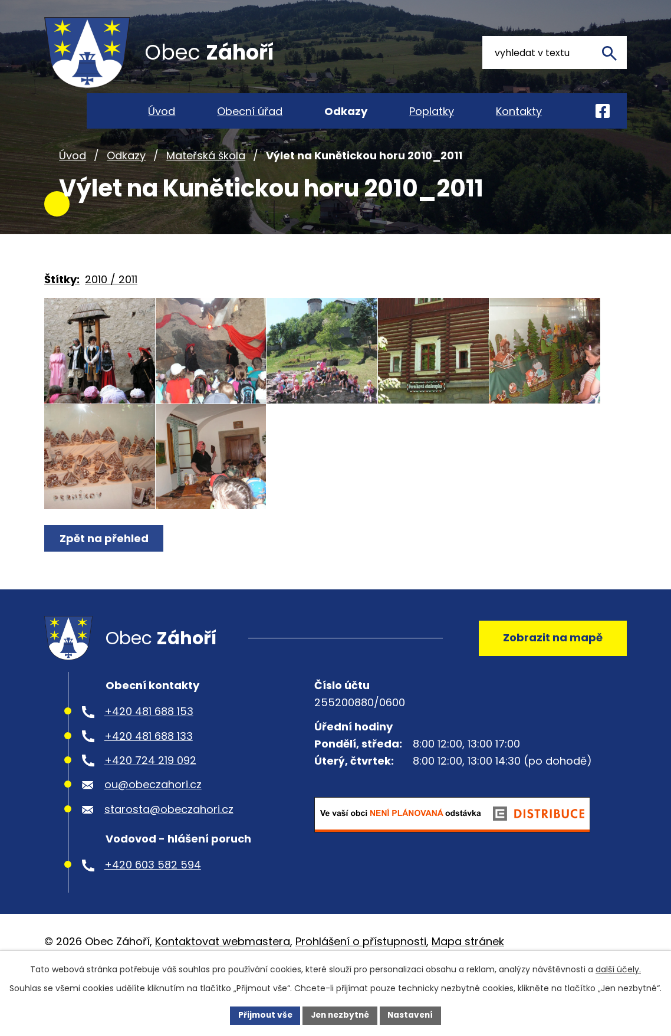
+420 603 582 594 (152, 908)
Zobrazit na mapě (551, 680)
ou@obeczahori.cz (153, 828)
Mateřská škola (205, 170)
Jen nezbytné (340, 1015)
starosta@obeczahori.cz (168, 853)
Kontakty (519, 111)
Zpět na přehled (104, 578)
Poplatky (431, 111)
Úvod (72, 170)
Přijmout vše (262, 1015)
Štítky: (62, 294)
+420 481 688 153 (148, 755)
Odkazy (126, 170)
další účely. (618, 969)
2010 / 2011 (111, 294)
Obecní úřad (249, 111)
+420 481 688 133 (148, 779)
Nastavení (413, 1015)
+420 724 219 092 (150, 804)
